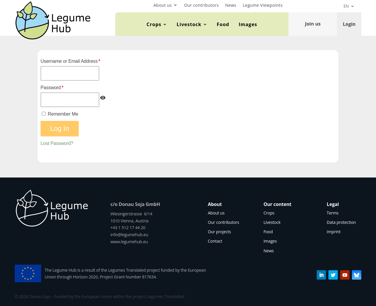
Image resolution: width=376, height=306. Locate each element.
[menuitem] (349, 7)
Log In (59, 128)
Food (223, 24)
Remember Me (60, 113)
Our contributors (201, 5)
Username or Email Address (70, 61)
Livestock (189, 24)
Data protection (341, 222)
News (230, 5)
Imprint (333, 231)
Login (349, 24)
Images (248, 24)
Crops (154, 24)
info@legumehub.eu (129, 234)
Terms (332, 213)
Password (52, 87)
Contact (215, 241)
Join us (312, 24)
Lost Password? (57, 143)
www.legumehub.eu (129, 241)
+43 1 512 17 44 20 (127, 227)
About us (162, 5)
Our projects (219, 231)
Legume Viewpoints (263, 5)
